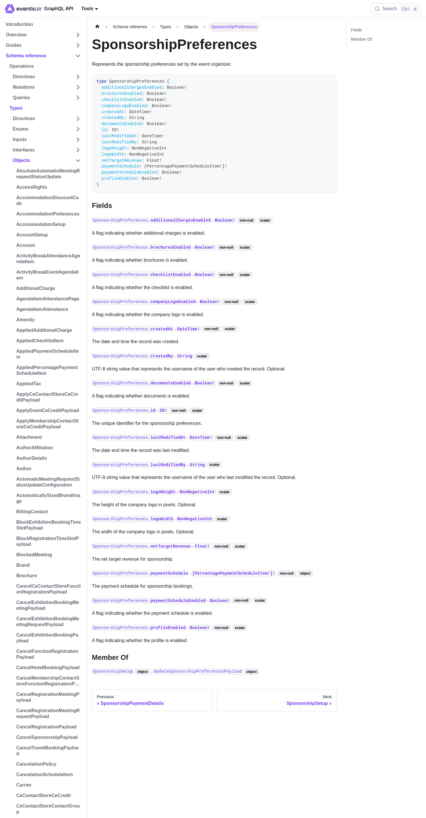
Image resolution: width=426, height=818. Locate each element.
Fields (356, 30)
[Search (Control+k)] (396, 8)
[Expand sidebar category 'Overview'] (78, 35)
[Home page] (97, 27)
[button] (46, 76)
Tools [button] (87, 8)
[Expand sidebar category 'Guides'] (78, 45)
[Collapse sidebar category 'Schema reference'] (78, 55)
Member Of (361, 39)
